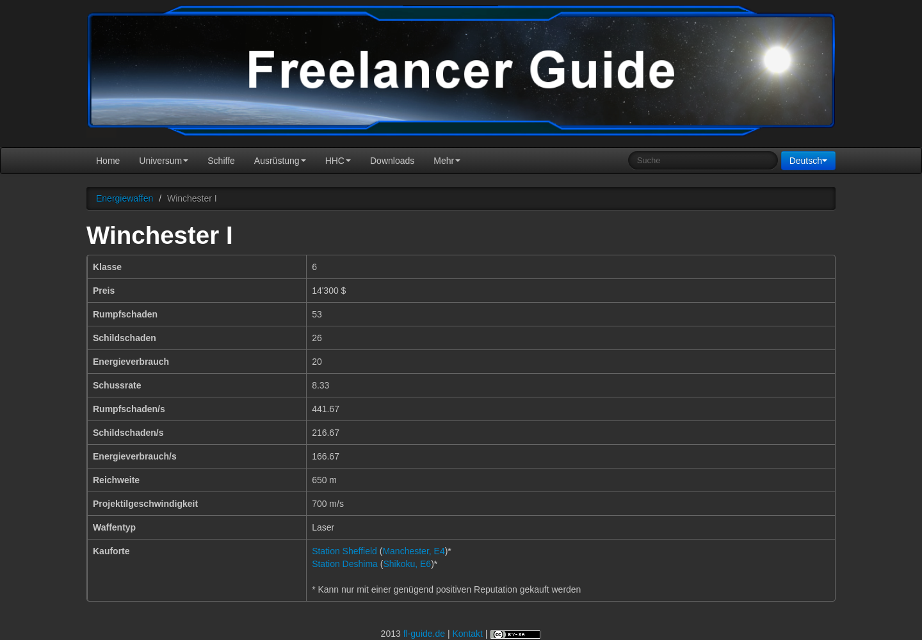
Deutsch (808, 161)
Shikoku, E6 (407, 564)
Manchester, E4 (413, 551)
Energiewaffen (124, 198)
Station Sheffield (344, 551)
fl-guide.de (424, 633)
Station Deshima (345, 564)
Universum (163, 161)
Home (108, 161)
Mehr (446, 161)
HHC (338, 161)
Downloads (392, 161)
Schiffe (221, 161)
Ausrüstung (280, 161)
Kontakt (467, 633)
